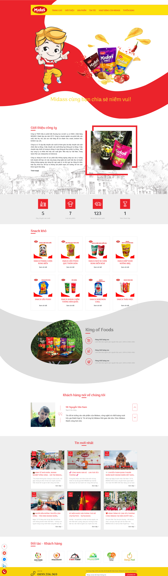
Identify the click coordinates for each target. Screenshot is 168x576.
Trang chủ (57, 10)
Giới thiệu (69, 10)
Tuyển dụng (128, 10)
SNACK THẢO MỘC (125, 299)
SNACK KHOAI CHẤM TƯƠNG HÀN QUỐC (70, 301)
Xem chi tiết (43, 267)
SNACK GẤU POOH (43, 299)
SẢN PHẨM (81, 10)
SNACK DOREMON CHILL (98, 301)
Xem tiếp (58, 486)
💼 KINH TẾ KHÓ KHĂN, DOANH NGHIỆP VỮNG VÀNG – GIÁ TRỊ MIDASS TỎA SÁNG (47, 475)
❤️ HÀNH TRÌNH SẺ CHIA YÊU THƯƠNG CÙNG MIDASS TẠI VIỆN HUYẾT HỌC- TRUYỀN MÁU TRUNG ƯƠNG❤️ (120, 516)
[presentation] (134, 407)
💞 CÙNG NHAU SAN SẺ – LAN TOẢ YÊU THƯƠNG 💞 (84, 474)
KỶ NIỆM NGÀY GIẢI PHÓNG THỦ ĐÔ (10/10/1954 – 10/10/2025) (82, 514)
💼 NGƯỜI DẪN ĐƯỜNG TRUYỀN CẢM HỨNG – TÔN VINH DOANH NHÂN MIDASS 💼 (46, 516)
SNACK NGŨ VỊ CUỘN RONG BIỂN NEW (98, 262)
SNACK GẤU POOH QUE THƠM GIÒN (70, 262)
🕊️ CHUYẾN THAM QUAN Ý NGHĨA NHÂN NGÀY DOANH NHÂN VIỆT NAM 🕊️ (120, 475)
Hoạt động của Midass (109, 10)
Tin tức (92, 10)
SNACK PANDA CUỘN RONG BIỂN (43, 262)
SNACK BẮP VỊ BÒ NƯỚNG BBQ (125, 262)
